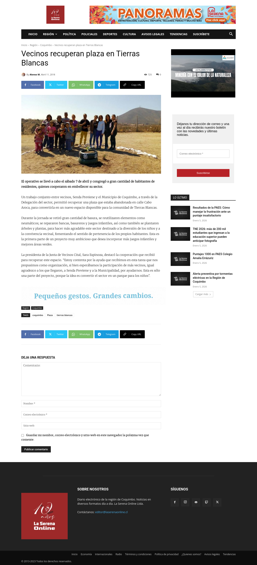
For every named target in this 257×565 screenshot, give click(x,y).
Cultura (129, 34)
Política (69, 34)
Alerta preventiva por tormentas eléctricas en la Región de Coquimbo (213, 277)
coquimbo (38, 315)
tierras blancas (64, 315)
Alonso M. (35, 74)
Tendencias (178, 34)
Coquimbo (46, 45)
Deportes (110, 34)
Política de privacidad (167, 554)
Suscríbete (201, 34)
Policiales (89, 34)
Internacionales (103, 554)
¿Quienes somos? (191, 554)
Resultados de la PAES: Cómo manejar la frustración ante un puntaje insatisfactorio (211, 211)
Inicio (32, 34)
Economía (86, 554)
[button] (231, 34)
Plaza (50, 315)
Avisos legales (153, 34)
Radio (118, 554)
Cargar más (203, 294)
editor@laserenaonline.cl (111, 512)
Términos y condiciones (138, 554)
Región (50, 34)
